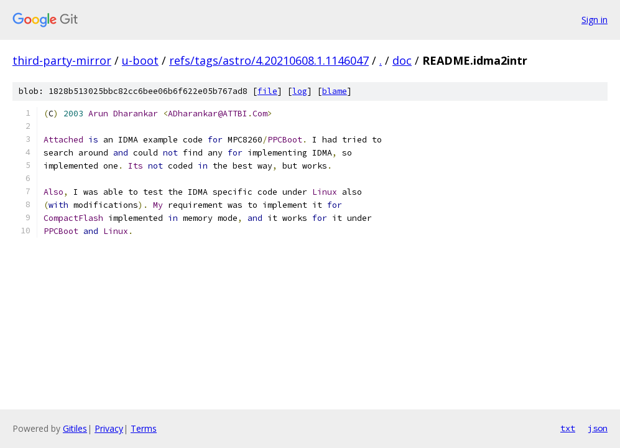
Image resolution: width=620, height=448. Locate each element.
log (299, 91)
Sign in (594, 20)
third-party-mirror (61, 60)
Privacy (109, 428)
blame (334, 91)
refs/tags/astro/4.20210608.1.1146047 (269, 60)
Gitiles (75, 428)
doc (402, 60)
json (598, 428)
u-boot (140, 60)
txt (567, 428)
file (267, 91)
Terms (144, 428)
